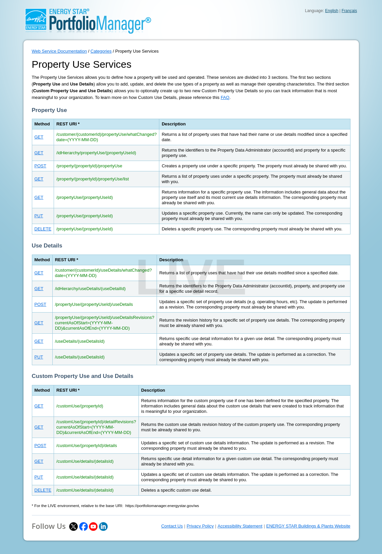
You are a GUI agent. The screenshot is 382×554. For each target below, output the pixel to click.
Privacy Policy (200, 526)
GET (39, 137)
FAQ (225, 97)
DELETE (43, 228)
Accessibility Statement (240, 526)
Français (349, 10)
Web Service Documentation (59, 51)
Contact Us (172, 526)
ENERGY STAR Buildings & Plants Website (308, 526)
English (331, 10)
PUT (39, 215)
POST (40, 165)
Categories (101, 51)
